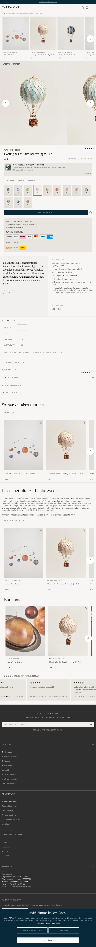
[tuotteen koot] (48, 337)
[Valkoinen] (76, 190)
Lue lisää (56, 923)
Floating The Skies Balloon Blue (67, 55)
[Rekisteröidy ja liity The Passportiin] (48, 167)
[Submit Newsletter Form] (91, 724)
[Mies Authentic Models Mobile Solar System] (15, 33)
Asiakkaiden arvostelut (11, 819)
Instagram (6, 842)
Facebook (6, 847)
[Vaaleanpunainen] (47, 190)
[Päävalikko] (91, 7)
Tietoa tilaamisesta (9, 802)
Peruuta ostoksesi (9, 815)
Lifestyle (6, 64)
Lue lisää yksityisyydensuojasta (48, 730)
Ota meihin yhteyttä (10, 806)
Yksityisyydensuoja (9, 779)
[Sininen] (8, 190)
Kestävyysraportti (9, 783)
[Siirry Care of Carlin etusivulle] (11, 7)
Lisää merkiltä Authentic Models (31, 490)
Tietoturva (6, 761)
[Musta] (86, 190)
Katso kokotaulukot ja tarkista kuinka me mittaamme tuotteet (32, 352)
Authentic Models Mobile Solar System (20, 474)
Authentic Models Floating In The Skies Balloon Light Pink (66, 474)
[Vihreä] (28, 190)
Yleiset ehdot (7, 765)
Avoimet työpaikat (9, 774)
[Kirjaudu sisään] (78, 7)
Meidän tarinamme (9, 756)
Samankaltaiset (23, 404)
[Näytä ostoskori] (87, 7)
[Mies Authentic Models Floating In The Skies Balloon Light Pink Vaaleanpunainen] (43, 33)
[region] (48, 690)
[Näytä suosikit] (82, 7)
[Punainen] (57, 190)
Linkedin (5, 856)
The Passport (7, 752)
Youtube (5, 851)
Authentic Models (10, 52)
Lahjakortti (6, 824)
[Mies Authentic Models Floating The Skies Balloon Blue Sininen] (71, 33)
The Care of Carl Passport (48, 2)
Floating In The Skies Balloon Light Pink (42, 55)
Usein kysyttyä (7, 810)
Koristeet (16, 64)
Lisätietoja (87, 173)
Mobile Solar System (9, 55)
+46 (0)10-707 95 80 (17, 884)
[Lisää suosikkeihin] (40, 423)
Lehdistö (5, 770)
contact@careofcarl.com (21, 886)
